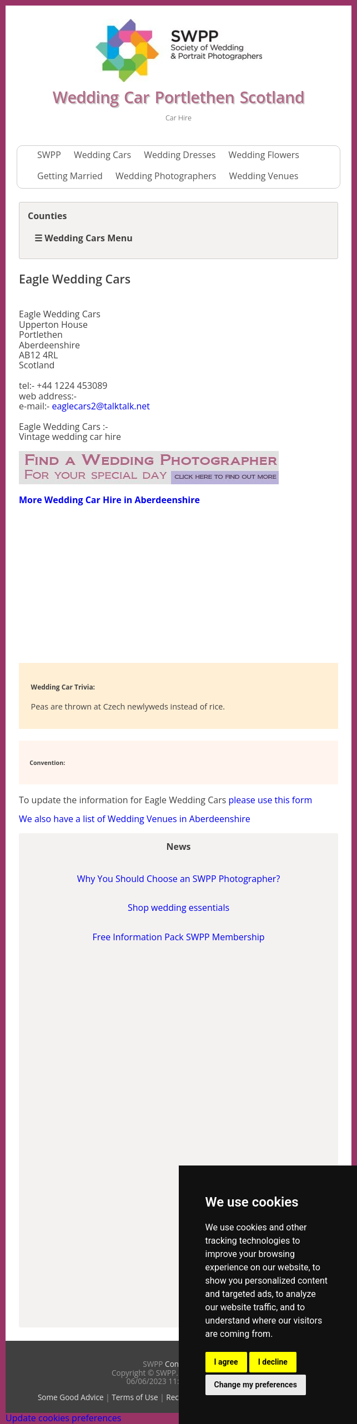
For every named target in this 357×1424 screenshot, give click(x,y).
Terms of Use (135, 1397)
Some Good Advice (71, 1397)
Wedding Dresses (179, 155)
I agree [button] (226, 1361)
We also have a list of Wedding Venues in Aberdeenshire (134, 819)
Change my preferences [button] (255, 1384)
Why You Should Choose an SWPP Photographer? (178, 879)
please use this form (270, 800)
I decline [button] (273, 1361)
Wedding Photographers (165, 176)
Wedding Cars (102, 155)
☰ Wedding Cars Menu (83, 238)
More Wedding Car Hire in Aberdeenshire (109, 500)
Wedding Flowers (263, 155)
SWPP (49, 155)
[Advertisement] (108, 583)
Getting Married (70, 176)
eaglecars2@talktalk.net (101, 406)
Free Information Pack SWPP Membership (178, 937)
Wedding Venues (264, 176)
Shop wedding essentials (178, 907)
